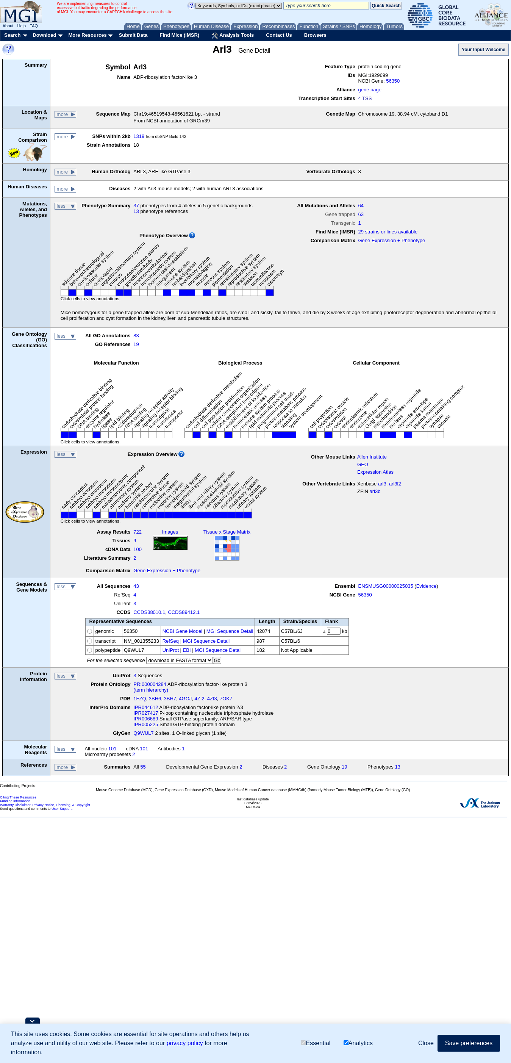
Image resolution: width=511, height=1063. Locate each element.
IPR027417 (145, 713)
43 (136, 586)
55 (142, 767)
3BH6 (155, 698)
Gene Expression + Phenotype (391, 240)
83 (136, 335)
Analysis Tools (232, 35)
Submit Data (133, 35)
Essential (315, 1043)
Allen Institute (372, 457)
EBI (187, 650)
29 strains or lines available (387, 232)
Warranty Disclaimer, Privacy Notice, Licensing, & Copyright (45, 805)
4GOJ (185, 698)
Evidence (426, 586)
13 (136, 211)
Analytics (358, 1043)
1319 (138, 136)
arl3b (375, 491)
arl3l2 (395, 484)
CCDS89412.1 (184, 612)
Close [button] (426, 1043)
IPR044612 (145, 707)
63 (360, 214)
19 (136, 344)
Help (21, 25)
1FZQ (139, 698)
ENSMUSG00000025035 (385, 586)
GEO (362, 464)
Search (12, 35)
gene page (369, 89)
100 (137, 549)
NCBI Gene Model (183, 631)
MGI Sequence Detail (229, 631)
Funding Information (15, 801)
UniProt (171, 650)
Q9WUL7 (143, 733)
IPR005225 (145, 724)
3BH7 (170, 698)
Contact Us (279, 35)
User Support (62, 809)
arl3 (382, 484)
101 (112, 748)
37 (136, 205)
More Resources (87, 35)
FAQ (34, 25)
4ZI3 (212, 698)
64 (360, 205)
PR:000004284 (149, 684)
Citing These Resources (18, 797)
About (8, 25)
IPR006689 (145, 719)
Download (44, 35)
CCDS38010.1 (149, 612)
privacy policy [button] (185, 1043)
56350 (393, 81)
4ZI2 (200, 698)
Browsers (315, 35)
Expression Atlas (375, 472)
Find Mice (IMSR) (179, 35)
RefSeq (171, 641)
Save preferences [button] (468, 1043)
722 (137, 532)
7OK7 (226, 698)
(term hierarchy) (150, 690)
